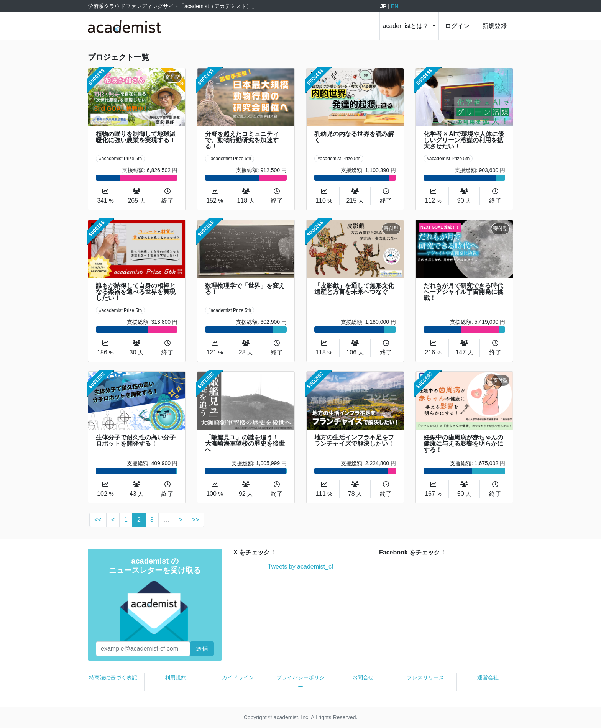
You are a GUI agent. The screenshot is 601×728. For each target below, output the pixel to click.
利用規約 (175, 677)
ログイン (457, 26)
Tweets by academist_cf (300, 566)
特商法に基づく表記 (113, 677)
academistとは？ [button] (407, 26)
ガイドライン (238, 677)
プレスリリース (425, 677)
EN (394, 6)
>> (195, 519)
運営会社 (488, 677)
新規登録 (494, 26)
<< (98, 519)
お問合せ (363, 677)
